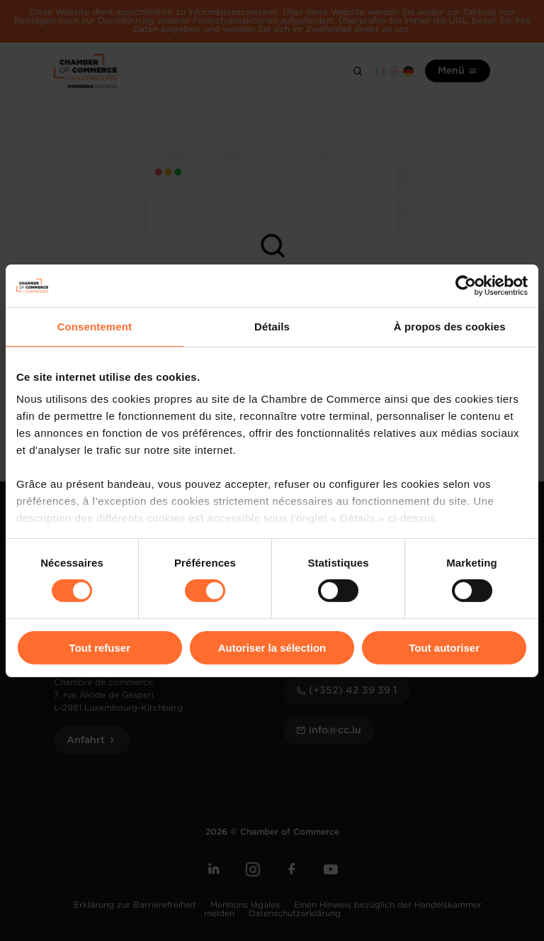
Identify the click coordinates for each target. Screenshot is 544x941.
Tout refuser (99, 648)
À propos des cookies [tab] (450, 326)
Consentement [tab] (94, 326)
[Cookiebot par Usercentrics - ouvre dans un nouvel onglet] (466, 285)
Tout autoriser (444, 648)
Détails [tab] (272, 326)
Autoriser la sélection (272, 648)
